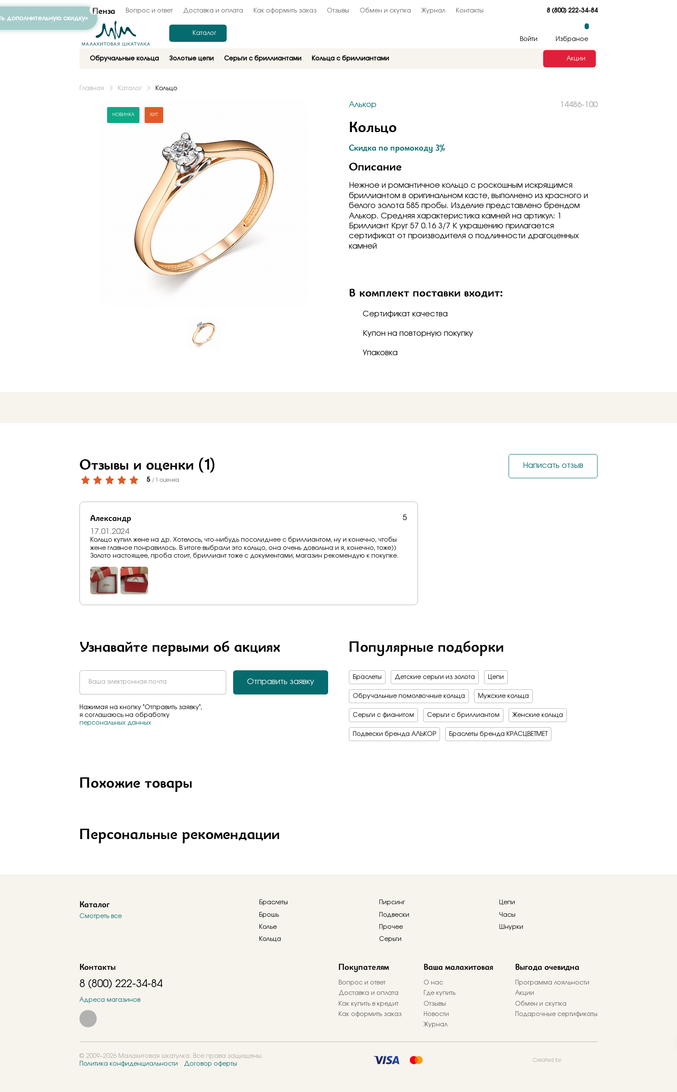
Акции (524, 993)
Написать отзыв (553, 466)
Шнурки (511, 927)
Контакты (470, 11)
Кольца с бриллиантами (350, 59)
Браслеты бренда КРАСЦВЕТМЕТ (498, 734)
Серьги (390, 939)
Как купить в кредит (368, 1004)
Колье (268, 927)
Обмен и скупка (385, 11)
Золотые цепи (191, 59)
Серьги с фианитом (383, 715)
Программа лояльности (552, 983)
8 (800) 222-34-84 (572, 11)
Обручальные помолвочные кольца (409, 696)
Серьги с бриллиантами (262, 59)
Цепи (496, 677)
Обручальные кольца (124, 59)
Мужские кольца (503, 696)
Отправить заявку (280, 682)
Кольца (270, 939)
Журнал (433, 11)
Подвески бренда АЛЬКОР (394, 734)
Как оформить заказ (284, 11)
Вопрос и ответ (362, 983)
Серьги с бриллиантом (463, 715)
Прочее (391, 927)
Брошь (269, 915)
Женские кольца (537, 715)
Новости (436, 1014)
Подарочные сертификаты (556, 1014)
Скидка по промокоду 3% (397, 147)
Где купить (440, 993)
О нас (433, 983)
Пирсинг (392, 902)
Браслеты (367, 677)
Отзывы (338, 11)
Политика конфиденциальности (128, 1064)
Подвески (394, 915)
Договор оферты (210, 1064)
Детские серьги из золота (435, 677)
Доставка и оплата (213, 11)
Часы (507, 915)
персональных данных (115, 723)
